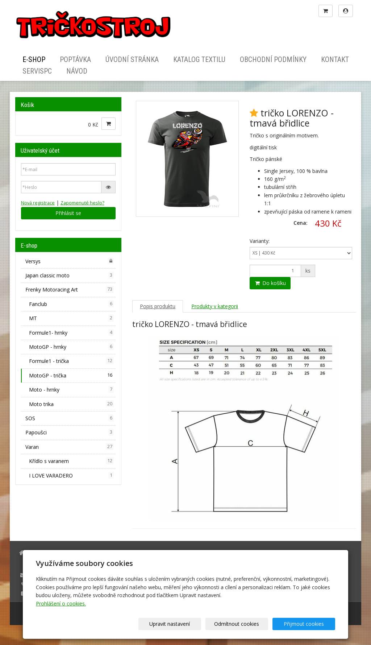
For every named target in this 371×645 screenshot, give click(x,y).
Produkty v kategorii (214, 306)
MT (71, 318)
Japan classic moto (69, 275)
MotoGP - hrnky (71, 346)
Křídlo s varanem (71, 460)
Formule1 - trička (71, 360)
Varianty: (260, 240)
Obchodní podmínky (273, 59)
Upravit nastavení (188, 623)
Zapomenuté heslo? (82, 203)
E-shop (33, 59)
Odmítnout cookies (247, 623)
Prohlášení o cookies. (61, 603)
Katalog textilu (199, 59)
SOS (69, 418)
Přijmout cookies (307, 623)
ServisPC (37, 71)
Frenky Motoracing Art (69, 289)
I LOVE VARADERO (71, 475)
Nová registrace (38, 203)
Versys (69, 261)
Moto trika (71, 404)
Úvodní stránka (132, 59)
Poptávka (75, 59)
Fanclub (71, 303)
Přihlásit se (68, 213)
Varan (69, 446)
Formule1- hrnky (71, 332)
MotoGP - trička (71, 375)
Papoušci (69, 432)
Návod (76, 71)
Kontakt (335, 59)
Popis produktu (157, 306)
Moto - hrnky (71, 389)
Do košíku (270, 283)
